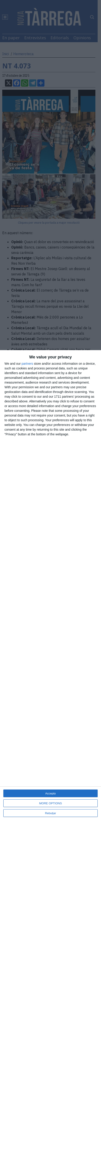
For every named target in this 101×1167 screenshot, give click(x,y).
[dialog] (50, 758)
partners (27, 363)
